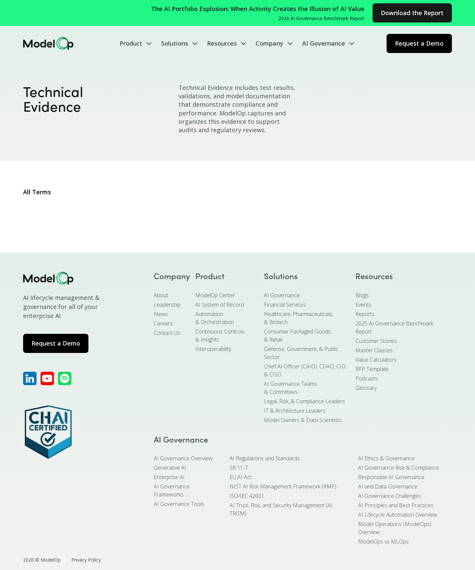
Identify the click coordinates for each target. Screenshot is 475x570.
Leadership (167, 304)
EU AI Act (240, 477)
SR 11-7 (238, 467)
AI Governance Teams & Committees (290, 388)
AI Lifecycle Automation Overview (397, 514)
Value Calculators (376, 359)
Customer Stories (376, 341)
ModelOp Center (215, 295)
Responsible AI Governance (391, 477)
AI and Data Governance (387, 486)
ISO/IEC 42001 (246, 496)
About (161, 295)
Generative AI (170, 467)
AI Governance (282, 295)
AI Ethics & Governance (386, 458)
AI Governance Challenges (389, 496)
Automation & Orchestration (214, 318)
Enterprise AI (169, 477)
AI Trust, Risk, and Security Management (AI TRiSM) (281, 509)
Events (363, 304)
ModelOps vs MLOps (383, 541)
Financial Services (285, 304)
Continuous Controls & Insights (220, 335)
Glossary (366, 388)
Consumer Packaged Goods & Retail (297, 335)
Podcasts (366, 378)
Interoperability (213, 349)
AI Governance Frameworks (172, 490)
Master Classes (374, 350)
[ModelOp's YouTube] (47, 378)
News (161, 314)
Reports (365, 314)
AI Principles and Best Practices (395, 505)
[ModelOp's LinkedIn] (30, 378)
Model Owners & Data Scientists (303, 420)
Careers (163, 323)
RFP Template (372, 369)
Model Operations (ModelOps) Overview (394, 528)
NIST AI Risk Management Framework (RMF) (282, 486)
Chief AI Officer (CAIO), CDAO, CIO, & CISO (305, 370)
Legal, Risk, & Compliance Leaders (304, 401)
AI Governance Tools (179, 504)
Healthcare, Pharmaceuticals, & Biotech (298, 318)
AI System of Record (219, 304)
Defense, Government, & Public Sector (301, 353)
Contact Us (167, 332)
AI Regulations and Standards (264, 458)
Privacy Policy (86, 560)
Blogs (362, 295)
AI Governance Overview (183, 458)
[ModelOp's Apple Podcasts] (64, 378)
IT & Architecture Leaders (295, 410)
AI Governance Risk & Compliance (398, 467)
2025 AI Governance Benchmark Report (394, 327)
